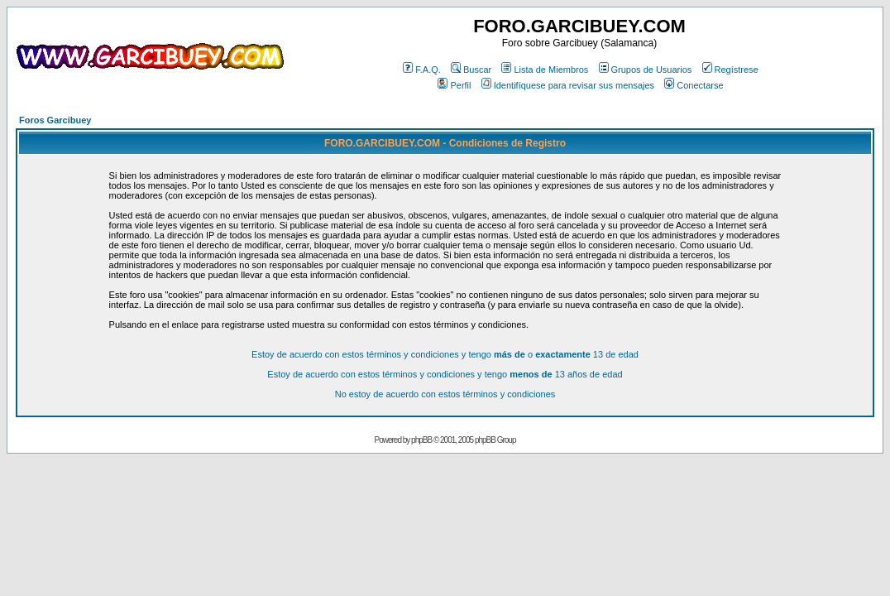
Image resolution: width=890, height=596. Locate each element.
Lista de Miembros (544, 69)
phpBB (421, 440)
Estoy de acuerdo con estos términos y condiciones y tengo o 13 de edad (445, 354)
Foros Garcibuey (55, 120)
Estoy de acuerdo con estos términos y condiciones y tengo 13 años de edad (444, 374)
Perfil (454, 85)
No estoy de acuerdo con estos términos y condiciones (445, 394)
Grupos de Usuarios (645, 69)
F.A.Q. (422, 69)
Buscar (471, 69)
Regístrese (730, 69)
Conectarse (693, 85)
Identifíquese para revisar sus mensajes (567, 85)
